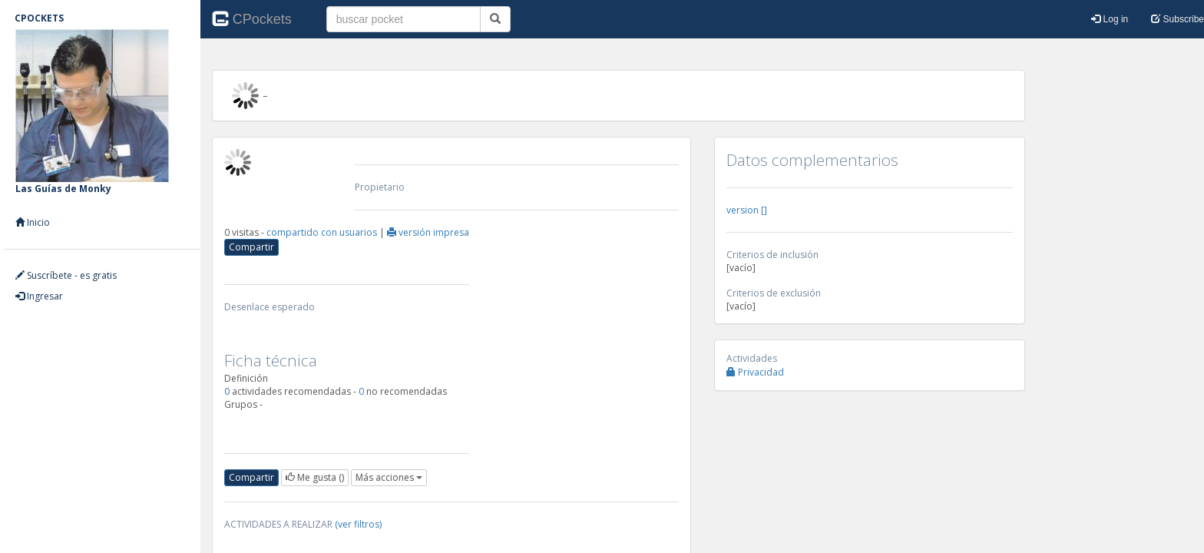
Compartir (251, 246)
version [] (746, 210)
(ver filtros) (358, 524)
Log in (1109, 19)
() (315, 477)
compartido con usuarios (322, 232)
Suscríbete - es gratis (66, 275)
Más (389, 477)
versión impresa (428, 232)
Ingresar (39, 296)
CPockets (251, 18)
